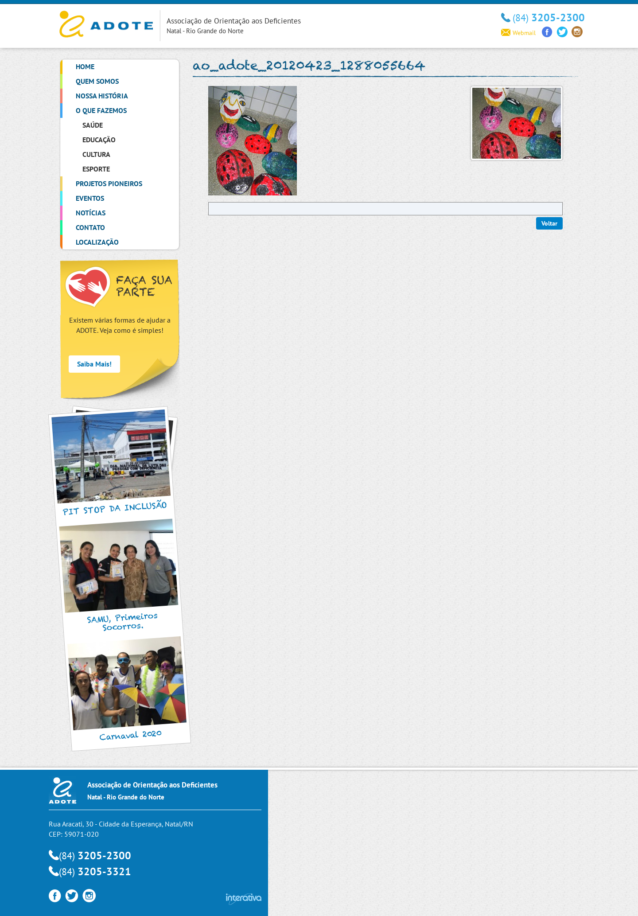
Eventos (90, 198)
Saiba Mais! (94, 363)
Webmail (518, 33)
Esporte (96, 168)
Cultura (96, 154)
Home (85, 66)
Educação (99, 139)
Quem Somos (97, 81)
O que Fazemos (101, 110)
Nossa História (102, 95)
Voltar (549, 223)
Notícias (90, 212)
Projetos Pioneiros (109, 183)
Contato (90, 227)
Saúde (92, 125)
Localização (97, 242)
